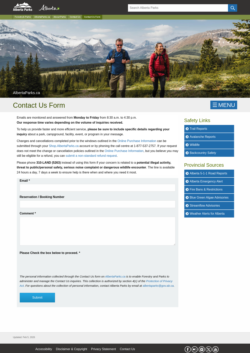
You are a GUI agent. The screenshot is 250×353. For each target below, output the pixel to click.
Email (25, 180)
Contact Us (75, 17)
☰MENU (223, 105)
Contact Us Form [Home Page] (92, 17)
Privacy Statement (103, 349)
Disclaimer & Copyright (71, 349)
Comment (28, 213)
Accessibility (43, 349)
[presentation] (49, 262)
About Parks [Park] (60, 17)
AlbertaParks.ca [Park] (42, 17)
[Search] (178, 8)
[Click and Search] (232, 8)
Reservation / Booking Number (42, 197)
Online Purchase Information (136, 141)
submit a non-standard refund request (91, 155)
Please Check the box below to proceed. (50, 252)
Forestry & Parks (23, 17)
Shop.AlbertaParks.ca (64, 146)
